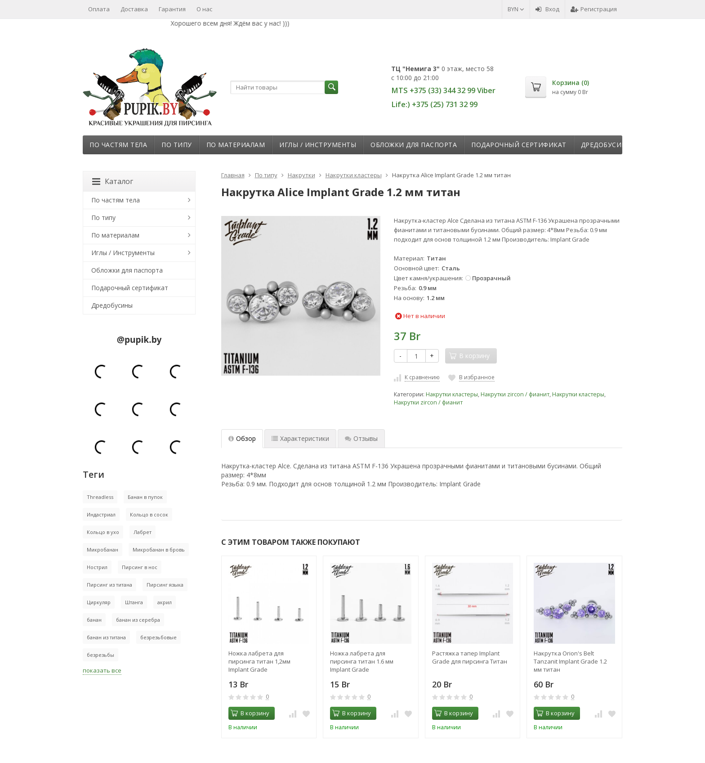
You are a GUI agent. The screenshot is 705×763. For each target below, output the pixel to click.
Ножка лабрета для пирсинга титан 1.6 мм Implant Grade (361, 661)
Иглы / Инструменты (317, 144)
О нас (204, 9)
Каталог (112, 181)
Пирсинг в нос (139, 567)
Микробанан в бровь (159, 549)
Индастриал (101, 514)
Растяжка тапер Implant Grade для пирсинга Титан (469, 657)
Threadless (100, 497)
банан (94, 619)
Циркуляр (99, 602)
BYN (516, 9)
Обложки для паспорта (413, 144)
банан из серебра (138, 619)
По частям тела (118, 144)
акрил (164, 602)
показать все (102, 670)
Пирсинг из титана (109, 584)
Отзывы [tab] (361, 438)
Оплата (99, 9)
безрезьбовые (158, 637)
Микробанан (102, 549)
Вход (547, 9)
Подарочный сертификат (519, 144)
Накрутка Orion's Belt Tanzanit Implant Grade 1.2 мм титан (570, 661)
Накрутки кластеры (452, 394)
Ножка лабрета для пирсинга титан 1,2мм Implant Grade (259, 661)
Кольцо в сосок (149, 514)
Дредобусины (606, 144)
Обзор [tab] (242, 438)
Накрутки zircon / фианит (515, 394)
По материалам (235, 144)
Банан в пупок (145, 497)
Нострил (97, 567)
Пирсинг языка (165, 584)
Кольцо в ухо (103, 532)
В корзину (250, 713)
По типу (176, 144)
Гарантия (172, 9)
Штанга (134, 602)
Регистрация (594, 9)
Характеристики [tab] (300, 438)
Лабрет (143, 532)
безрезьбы (100, 654)
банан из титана (106, 637)
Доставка (134, 9)
